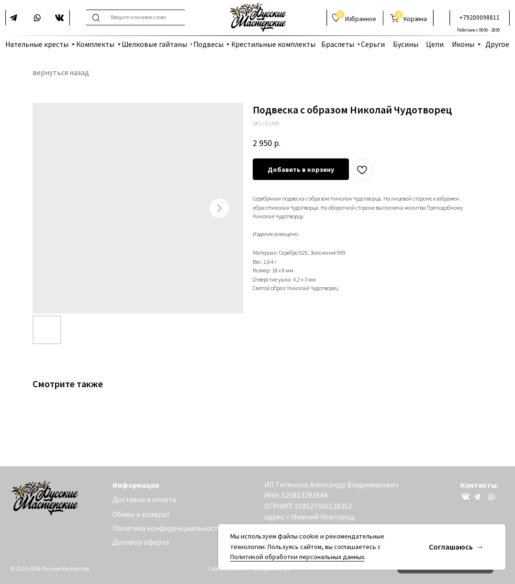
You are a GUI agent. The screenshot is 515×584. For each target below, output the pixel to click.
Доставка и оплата (144, 499)
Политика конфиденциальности (167, 528)
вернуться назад (61, 72)
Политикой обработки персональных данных (297, 556)
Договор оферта (140, 542)
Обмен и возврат (141, 514)
